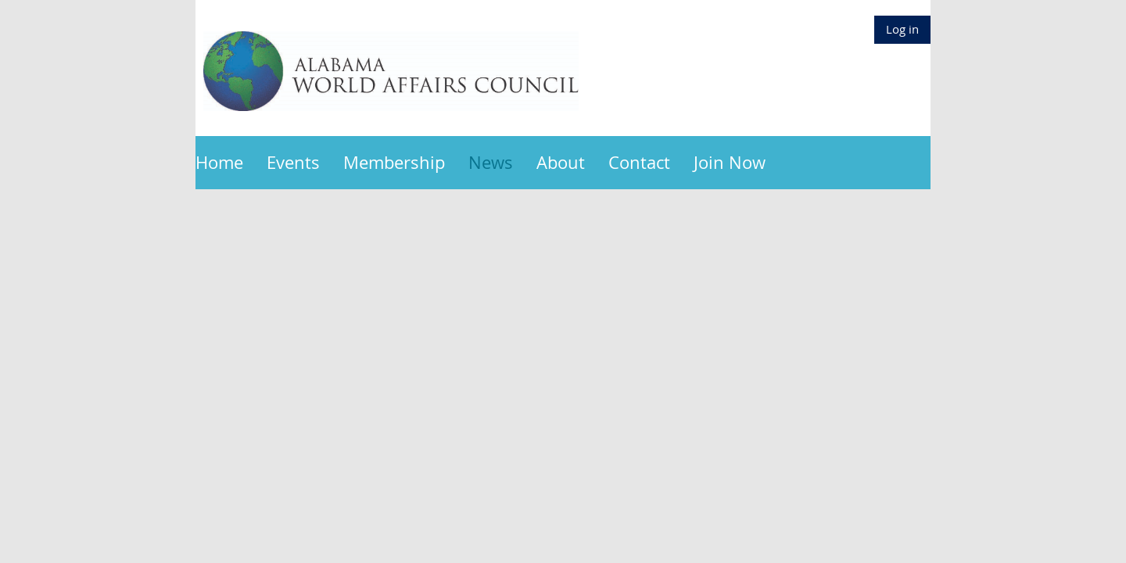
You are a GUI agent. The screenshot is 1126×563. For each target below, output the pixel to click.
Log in (902, 29)
